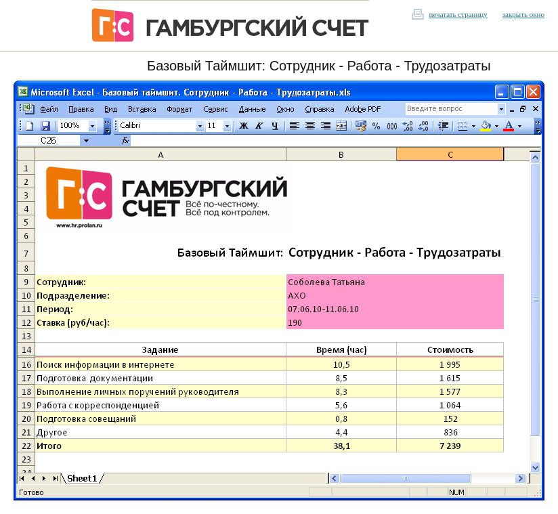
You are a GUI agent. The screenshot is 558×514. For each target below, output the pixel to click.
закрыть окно (523, 14)
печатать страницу (458, 14)
